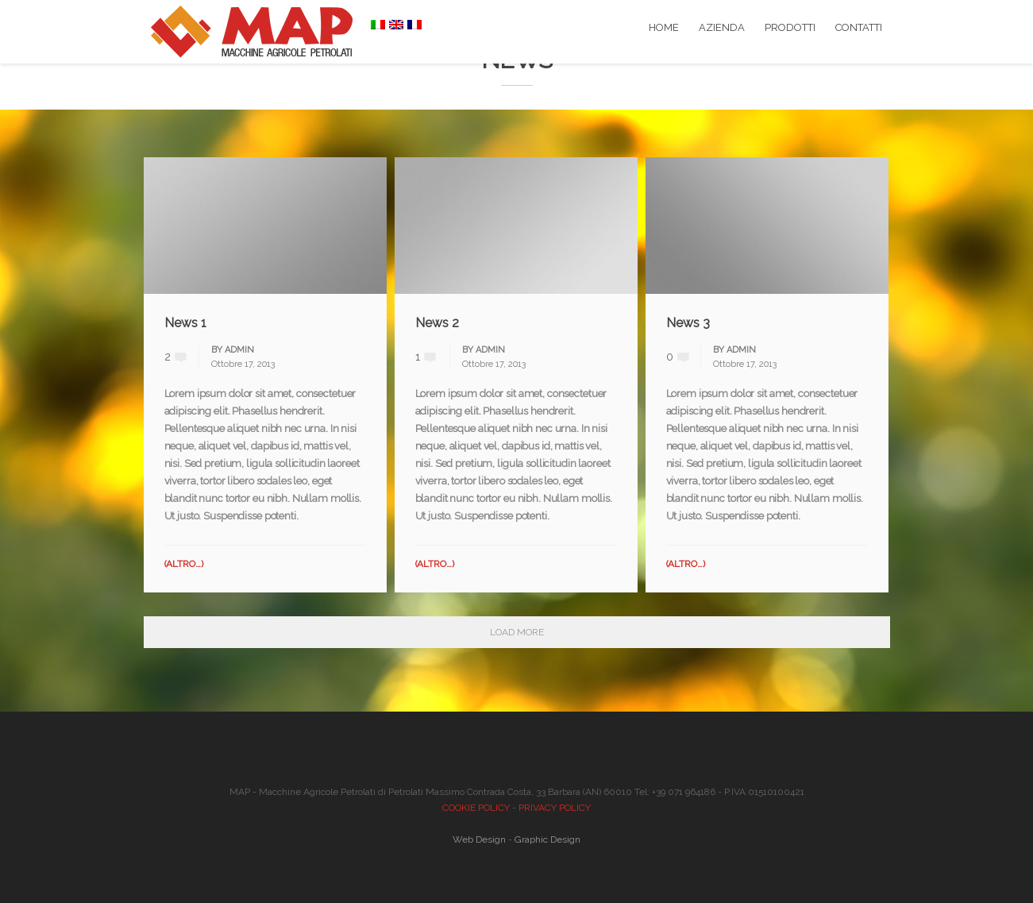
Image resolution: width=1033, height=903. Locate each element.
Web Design (479, 839)
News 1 (185, 322)
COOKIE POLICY (476, 807)
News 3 (688, 322)
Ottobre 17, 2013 (243, 364)
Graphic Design (547, 839)
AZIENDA (722, 27)
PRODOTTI (790, 27)
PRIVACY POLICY (554, 807)
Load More (517, 632)
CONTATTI (858, 27)
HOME (664, 27)
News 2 (437, 322)
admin (239, 350)
